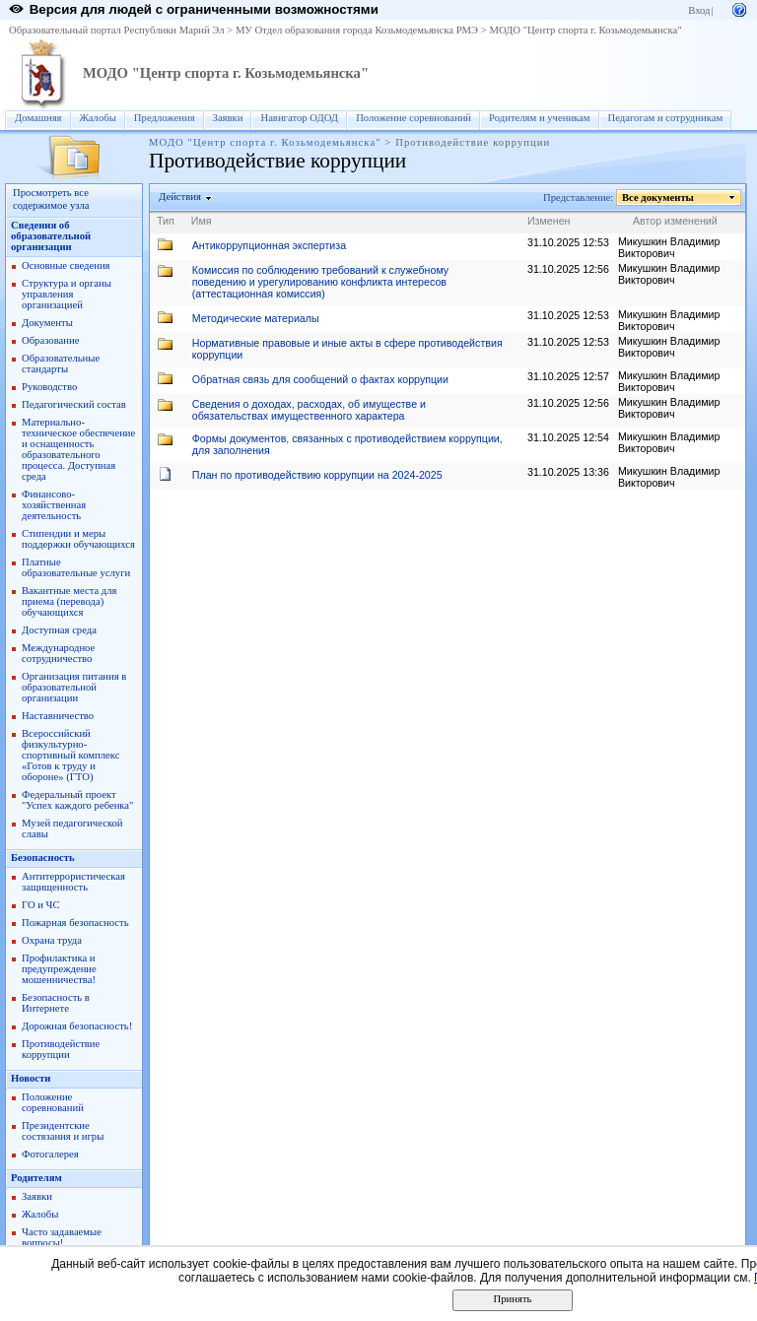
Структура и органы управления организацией (66, 294)
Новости (30, 1078)
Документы (47, 322)
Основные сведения (66, 265)
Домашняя (38, 117)
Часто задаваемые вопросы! (62, 1237)
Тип (165, 221)
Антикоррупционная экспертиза (269, 245)
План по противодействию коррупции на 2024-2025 (317, 475)
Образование (50, 340)
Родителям (36, 1177)
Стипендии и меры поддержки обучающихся (78, 539)
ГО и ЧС (41, 904)
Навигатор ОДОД (299, 117)
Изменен (549, 221)
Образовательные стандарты (61, 363)
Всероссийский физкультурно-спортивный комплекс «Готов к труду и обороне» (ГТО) (70, 755)
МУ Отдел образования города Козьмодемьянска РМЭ (357, 30)
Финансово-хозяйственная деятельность (54, 505)
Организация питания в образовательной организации (74, 687)
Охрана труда (52, 940)
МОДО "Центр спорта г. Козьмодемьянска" (585, 30)
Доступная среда (59, 630)
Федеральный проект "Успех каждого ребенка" (77, 800)
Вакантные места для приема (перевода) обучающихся (69, 601)
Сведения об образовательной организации (51, 236)
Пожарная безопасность (75, 922)
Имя (201, 221)
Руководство (49, 386)
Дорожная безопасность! (77, 1026)
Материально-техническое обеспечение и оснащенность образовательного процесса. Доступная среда (78, 449)
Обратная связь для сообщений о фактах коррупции (320, 379)
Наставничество (58, 715)
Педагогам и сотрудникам (665, 117)
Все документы (658, 197)
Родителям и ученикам (539, 117)
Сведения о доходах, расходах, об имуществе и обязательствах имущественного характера (309, 410)
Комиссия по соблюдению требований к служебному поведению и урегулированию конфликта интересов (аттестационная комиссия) (320, 281)
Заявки (228, 117)
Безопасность (43, 857)
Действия (180, 196)
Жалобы (98, 117)
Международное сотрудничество (58, 653)
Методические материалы (255, 318)
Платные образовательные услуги (76, 567)
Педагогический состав (74, 404)
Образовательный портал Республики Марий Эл (117, 30)
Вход (699, 10)
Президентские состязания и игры (62, 1131)
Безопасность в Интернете (56, 1003)
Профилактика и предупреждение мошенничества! (59, 969)
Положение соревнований (413, 117)
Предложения (164, 117)
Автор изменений (675, 221)
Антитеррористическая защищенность (73, 881)
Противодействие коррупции (61, 1049)
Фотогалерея (50, 1154)
